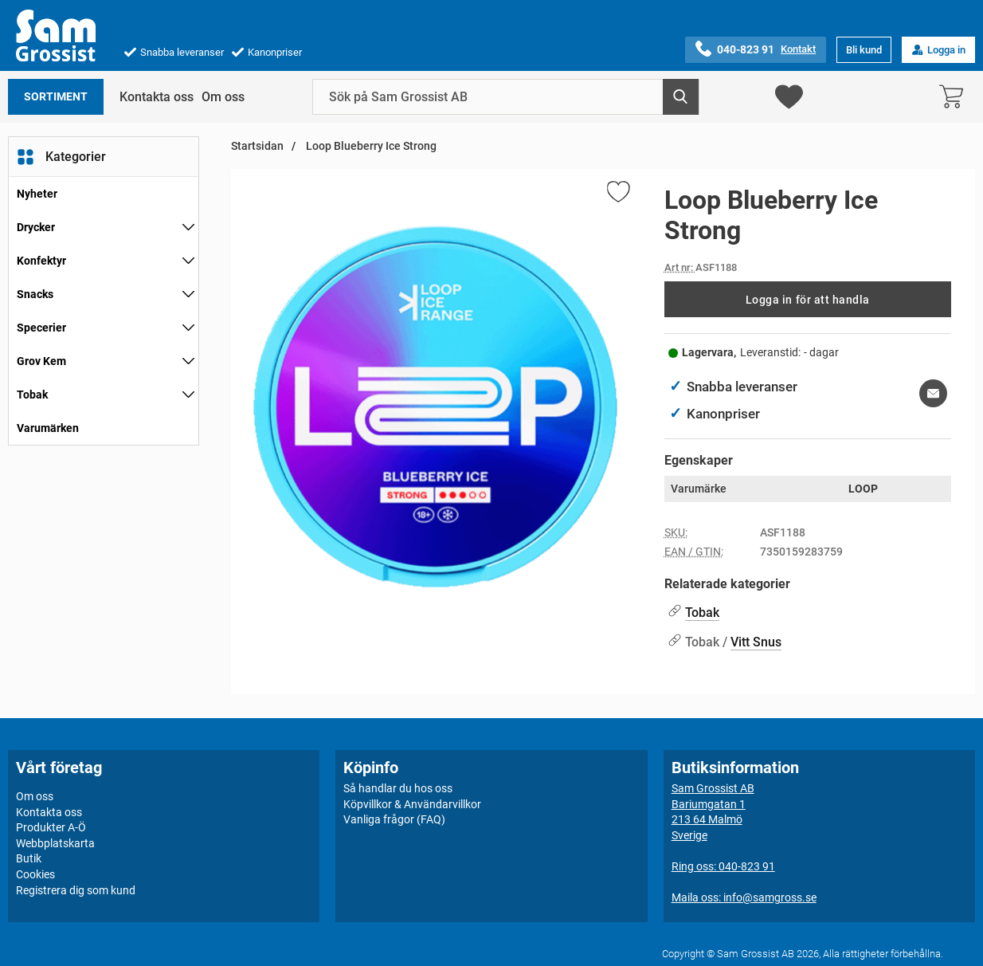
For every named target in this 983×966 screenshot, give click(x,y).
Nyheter (37, 193)
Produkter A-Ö (51, 827)
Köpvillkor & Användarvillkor (412, 803)
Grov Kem (41, 361)
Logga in (938, 50)
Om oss (223, 96)
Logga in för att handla (808, 299)
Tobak (32, 394)
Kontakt (798, 49)
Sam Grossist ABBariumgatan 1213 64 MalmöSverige (713, 812)
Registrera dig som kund (75, 889)
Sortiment (56, 97)
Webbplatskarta (55, 843)
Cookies (35, 874)
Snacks (35, 294)
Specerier (41, 327)
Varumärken (48, 428)
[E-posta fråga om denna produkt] (933, 393)
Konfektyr (41, 260)
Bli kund (864, 50)
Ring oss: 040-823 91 (723, 866)
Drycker (36, 227)
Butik (28, 858)
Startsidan (257, 146)
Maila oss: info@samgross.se (744, 897)
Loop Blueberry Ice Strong (370, 146)
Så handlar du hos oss (397, 788)
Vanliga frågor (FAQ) (394, 819)
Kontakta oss (156, 96)
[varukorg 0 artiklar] (955, 97)
